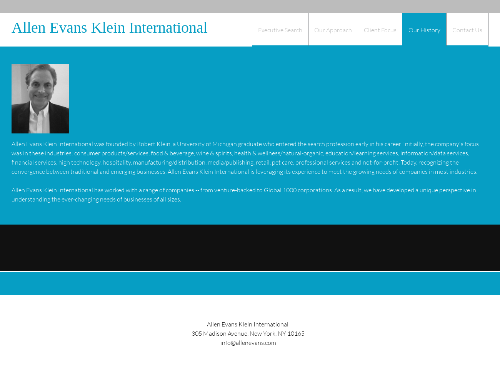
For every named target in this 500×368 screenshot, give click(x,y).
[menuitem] (280, 30)
